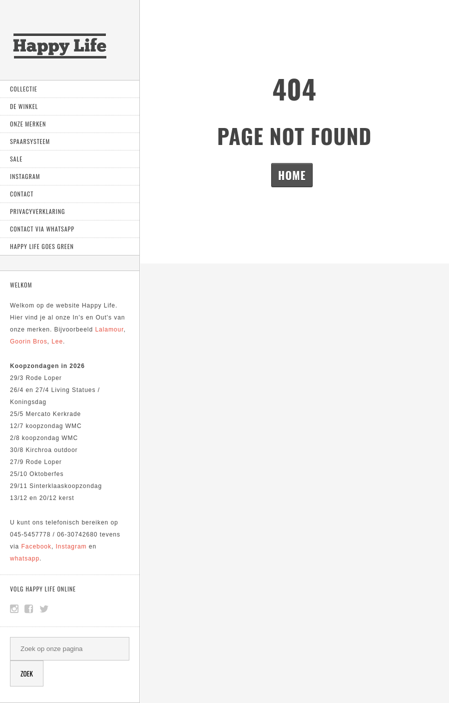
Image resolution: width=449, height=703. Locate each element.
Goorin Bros (28, 341)
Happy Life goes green (42, 246)
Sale (16, 158)
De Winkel (24, 106)
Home (292, 175)
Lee (57, 341)
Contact (21, 194)
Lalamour (109, 329)
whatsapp (24, 558)
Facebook (36, 546)
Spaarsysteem (30, 141)
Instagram (25, 176)
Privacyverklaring (37, 211)
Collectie (23, 88)
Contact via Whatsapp (42, 228)
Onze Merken (28, 124)
